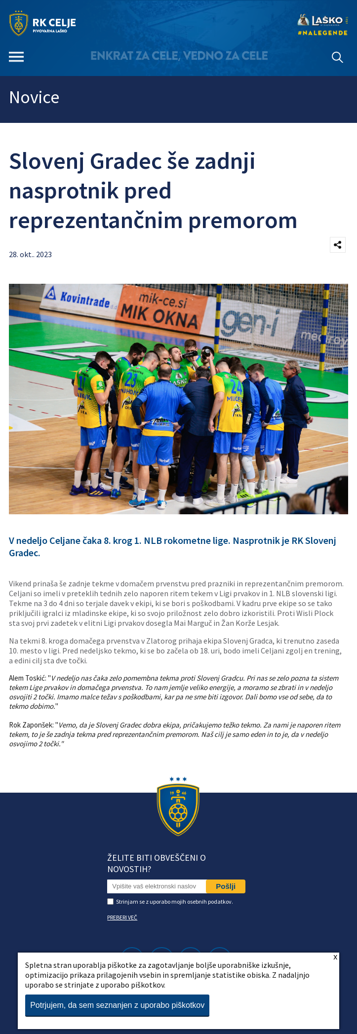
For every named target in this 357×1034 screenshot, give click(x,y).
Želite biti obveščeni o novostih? (156, 863)
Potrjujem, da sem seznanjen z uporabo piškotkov (117, 1005)
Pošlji (226, 886)
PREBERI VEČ (122, 917)
